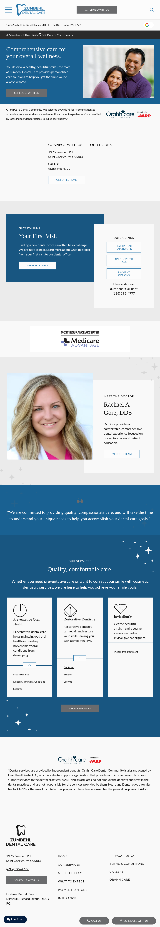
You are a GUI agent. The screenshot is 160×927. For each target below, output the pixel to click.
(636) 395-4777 (72, 24)
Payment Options (124, 273)
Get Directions (66, 179)
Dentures (69, 667)
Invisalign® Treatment (126, 651)
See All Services (80, 708)
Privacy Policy (122, 855)
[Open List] (29, 665)
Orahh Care (120, 879)
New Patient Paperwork (123, 247)
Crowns (68, 681)
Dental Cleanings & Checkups (29, 681)
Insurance (67, 898)
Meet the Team (122, 453)
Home (63, 856)
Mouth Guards (21, 674)
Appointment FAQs (124, 260)
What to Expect (37, 265)
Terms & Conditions (127, 863)
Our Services (69, 864)
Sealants (17, 688)
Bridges (68, 674)
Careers (116, 871)
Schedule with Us (97, 9)
